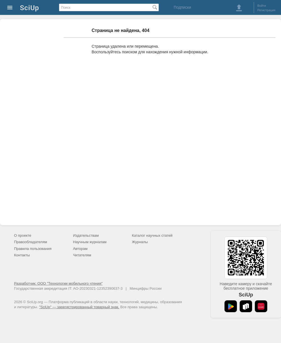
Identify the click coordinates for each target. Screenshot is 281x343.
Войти (261, 5)
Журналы (140, 242)
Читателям (82, 255)
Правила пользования (32, 249)
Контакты (22, 255)
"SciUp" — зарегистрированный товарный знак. (79, 307)
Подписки (182, 7)
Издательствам (86, 235)
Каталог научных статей (152, 235)
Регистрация (266, 10)
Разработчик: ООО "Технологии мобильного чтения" (58, 283)
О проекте (22, 235)
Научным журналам (89, 242)
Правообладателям (30, 242)
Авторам (80, 249)
